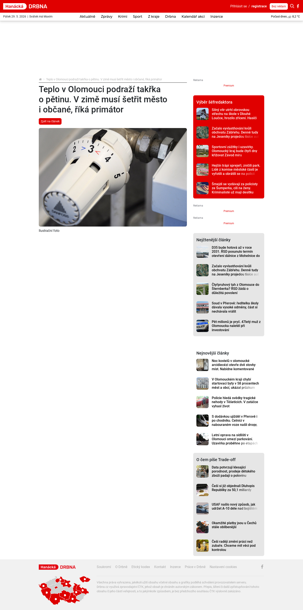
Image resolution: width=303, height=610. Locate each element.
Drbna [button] (170, 17)
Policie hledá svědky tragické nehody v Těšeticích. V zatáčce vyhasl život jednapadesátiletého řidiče (235, 404)
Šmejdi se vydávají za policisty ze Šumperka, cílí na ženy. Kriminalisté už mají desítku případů (235, 190)
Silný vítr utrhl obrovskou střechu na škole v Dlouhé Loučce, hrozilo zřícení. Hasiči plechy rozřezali (234, 116)
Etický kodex (140, 567)
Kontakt (160, 567)
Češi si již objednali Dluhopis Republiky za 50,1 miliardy (233, 488)
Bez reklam (279, 6)
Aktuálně (87, 17)
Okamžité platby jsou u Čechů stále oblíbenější (234, 525)
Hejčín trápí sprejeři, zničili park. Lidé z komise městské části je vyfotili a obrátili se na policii (236, 169)
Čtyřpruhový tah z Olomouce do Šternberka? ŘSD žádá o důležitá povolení (235, 289)
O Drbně (121, 567)
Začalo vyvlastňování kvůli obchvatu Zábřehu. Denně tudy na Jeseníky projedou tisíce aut (235, 132)
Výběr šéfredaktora (214, 102)
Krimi (122, 17)
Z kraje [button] (153, 17)
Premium (229, 85)
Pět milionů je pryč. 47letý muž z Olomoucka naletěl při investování (236, 326)
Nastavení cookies (223, 567)
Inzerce (216, 17)
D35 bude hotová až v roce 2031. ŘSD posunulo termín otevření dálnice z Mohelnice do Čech (236, 254)
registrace (259, 6)
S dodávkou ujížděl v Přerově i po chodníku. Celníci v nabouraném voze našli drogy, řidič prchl (234, 422)
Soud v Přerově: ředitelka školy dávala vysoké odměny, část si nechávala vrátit (235, 307)
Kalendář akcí (193, 17)
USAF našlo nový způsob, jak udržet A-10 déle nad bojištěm (234, 506)
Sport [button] (137, 17)
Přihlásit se (238, 6)
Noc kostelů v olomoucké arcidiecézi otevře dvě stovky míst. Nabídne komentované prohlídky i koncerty (234, 367)
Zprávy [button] (106, 17)
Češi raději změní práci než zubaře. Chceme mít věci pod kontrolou (234, 546)
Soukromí (104, 567)
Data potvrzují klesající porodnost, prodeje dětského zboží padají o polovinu (233, 471)
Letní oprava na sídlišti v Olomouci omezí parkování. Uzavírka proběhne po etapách (235, 439)
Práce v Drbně (195, 567)
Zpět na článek (50, 121)
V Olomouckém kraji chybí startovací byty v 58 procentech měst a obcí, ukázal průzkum (235, 383)
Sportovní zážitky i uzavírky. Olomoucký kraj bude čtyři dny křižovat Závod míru (234, 151)
